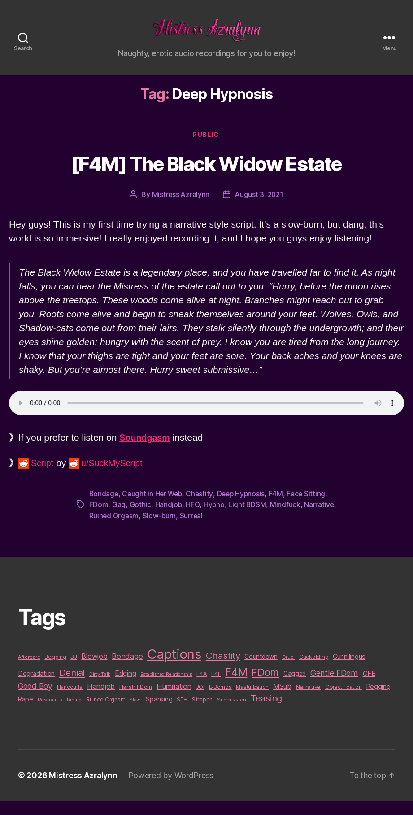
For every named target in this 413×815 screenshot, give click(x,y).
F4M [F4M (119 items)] (236, 685)
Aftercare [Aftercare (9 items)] (29, 671)
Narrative (104, 529)
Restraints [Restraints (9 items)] (50, 714)
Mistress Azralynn (179, 208)
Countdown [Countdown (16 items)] (261, 670)
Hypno (215, 518)
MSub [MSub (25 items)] (282, 701)
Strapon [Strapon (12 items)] (202, 713)
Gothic (140, 518)
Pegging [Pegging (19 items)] (378, 701)
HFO (193, 518)
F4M (279, 508)
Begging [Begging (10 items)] (55, 671)
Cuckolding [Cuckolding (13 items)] (313, 670)
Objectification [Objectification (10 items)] (343, 701)
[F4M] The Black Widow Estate (206, 179)
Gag (119, 518)
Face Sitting (310, 508)
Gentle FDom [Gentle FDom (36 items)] (334, 687)
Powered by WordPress (173, 789)
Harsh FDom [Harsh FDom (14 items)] (135, 701)
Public (206, 149)
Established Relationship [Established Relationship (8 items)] (166, 688)
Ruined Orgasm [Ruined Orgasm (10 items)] (106, 714)
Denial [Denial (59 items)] (72, 686)
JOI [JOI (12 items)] (200, 701)
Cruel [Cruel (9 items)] (288, 671)
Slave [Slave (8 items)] (136, 714)
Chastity (201, 508)
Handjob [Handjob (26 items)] (101, 700)
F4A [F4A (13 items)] (201, 687)
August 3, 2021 (260, 208)
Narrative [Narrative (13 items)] (308, 701)
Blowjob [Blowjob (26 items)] (94, 670)
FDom (99, 518)
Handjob (168, 518)
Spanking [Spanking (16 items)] (159, 713)
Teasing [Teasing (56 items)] (266, 712)
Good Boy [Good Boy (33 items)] (35, 700)
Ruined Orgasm (148, 529)
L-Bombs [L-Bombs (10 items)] (220, 701)
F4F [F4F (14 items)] (216, 687)
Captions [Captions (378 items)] (174, 668)
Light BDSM (248, 518)
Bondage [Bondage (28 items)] (127, 670)
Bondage (104, 508)
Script (43, 477)
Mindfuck (286, 518)
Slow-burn (195, 529)
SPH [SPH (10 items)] (182, 714)
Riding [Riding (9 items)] (74, 714)
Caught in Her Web (153, 508)
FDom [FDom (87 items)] (265, 686)
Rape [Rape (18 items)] (25, 713)
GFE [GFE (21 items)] (369, 687)
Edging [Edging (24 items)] (125, 687)
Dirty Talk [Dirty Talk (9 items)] (99, 688)
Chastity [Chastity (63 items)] (223, 669)
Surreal (227, 529)
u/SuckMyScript (115, 477)
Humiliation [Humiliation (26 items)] (174, 700)
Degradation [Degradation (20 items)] (36, 688)
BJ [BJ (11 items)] (73, 670)
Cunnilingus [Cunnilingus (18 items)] (349, 670)
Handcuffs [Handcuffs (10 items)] (70, 701)
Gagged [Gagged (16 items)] (294, 687)
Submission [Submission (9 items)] (231, 714)
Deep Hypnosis (244, 508)
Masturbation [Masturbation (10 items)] (252, 701)
